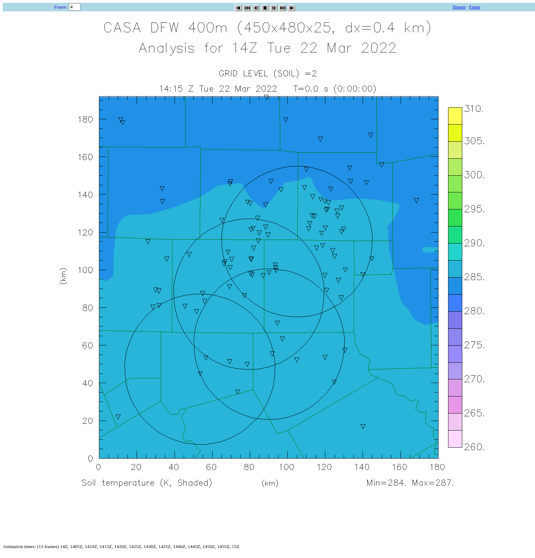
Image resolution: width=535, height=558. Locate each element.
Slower (459, 7)
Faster (474, 7)
